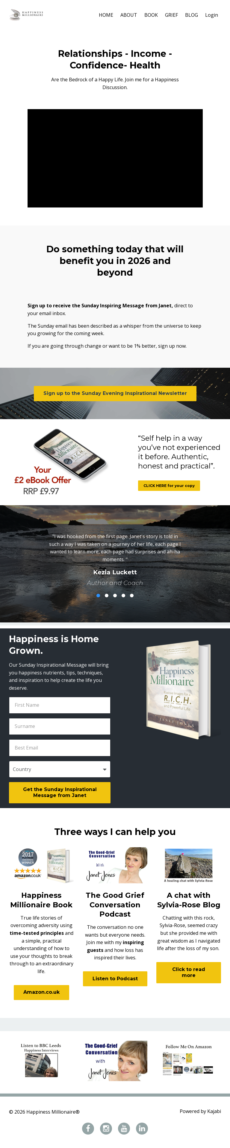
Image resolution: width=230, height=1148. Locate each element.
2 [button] (106, 595)
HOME (106, 15)
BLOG (191, 15)
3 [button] (115, 595)
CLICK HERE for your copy (169, 485)
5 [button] (132, 595)
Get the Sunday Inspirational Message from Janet (60, 793)
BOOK (151, 15)
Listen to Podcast (115, 978)
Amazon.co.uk (41, 992)
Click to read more (188, 972)
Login (211, 15)
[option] (115, 554)
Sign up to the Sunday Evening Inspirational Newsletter (115, 393)
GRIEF (171, 15)
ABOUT (128, 15)
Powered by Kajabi (200, 1112)
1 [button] (98, 595)
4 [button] (123, 595)
